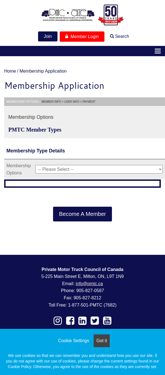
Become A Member (82, 214)
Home (10, 71)
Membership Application (43, 71)
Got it (101, 340)
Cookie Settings (73, 340)
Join (48, 36)
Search (122, 36)
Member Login (82, 36)
